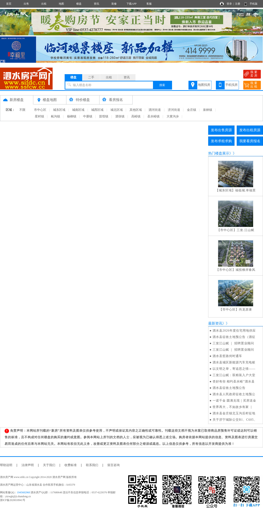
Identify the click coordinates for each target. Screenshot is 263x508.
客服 (149, 3)
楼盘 (79, 3)
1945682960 (23, 492)
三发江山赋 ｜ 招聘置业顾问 (233, 343)
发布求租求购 (221, 141)
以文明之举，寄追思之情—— (234, 368)
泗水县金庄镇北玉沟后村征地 (234, 413)
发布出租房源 (249, 130)
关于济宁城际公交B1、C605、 (235, 419)
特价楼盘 (83, 100)
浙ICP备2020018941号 (12, 500)
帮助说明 (6, 465)
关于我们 (49, 465)
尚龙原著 (245, 309)
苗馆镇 (103, 116)
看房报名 (116, 100)
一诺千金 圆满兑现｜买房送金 (234, 400)
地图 (61, 3)
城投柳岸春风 (245, 269)
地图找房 (204, 84)
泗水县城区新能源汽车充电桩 (234, 362)
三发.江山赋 (245, 230)
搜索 (162, 85)
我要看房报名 (249, 141)
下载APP (131, 3)
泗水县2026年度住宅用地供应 (234, 330)
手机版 (254, 3)
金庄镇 (191, 109)
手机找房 (231, 84)
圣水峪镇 (153, 116)
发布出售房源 (221, 130)
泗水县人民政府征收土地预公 (234, 394)
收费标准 (70, 465)
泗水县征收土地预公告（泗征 (234, 337)
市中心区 (40, 109)
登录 (229, 3)
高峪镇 (135, 116)
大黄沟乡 (173, 116)
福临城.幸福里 (245, 190)
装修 (114, 3)
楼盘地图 (50, 100)
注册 (237, 3)
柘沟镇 (55, 116)
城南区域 (78, 109)
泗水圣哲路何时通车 (227, 356)
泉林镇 (207, 109)
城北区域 (116, 109)
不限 (22, 109)
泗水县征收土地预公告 (229, 388)
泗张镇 (119, 116)
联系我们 (92, 465)
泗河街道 (155, 109)
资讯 (96, 3)
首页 (8, 3)
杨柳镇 (71, 116)
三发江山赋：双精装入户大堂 (234, 375)
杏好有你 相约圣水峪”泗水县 (234, 381)
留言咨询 (113, 465)
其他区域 (136, 109)
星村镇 (39, 116)
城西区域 (97, 109)
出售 (26, 3)
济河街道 (174, 109)
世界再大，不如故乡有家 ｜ (233, 407)
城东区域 (59, 109)
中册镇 (87, 116)
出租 (43, 3)
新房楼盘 (17, 100)
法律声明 (27, 465)
